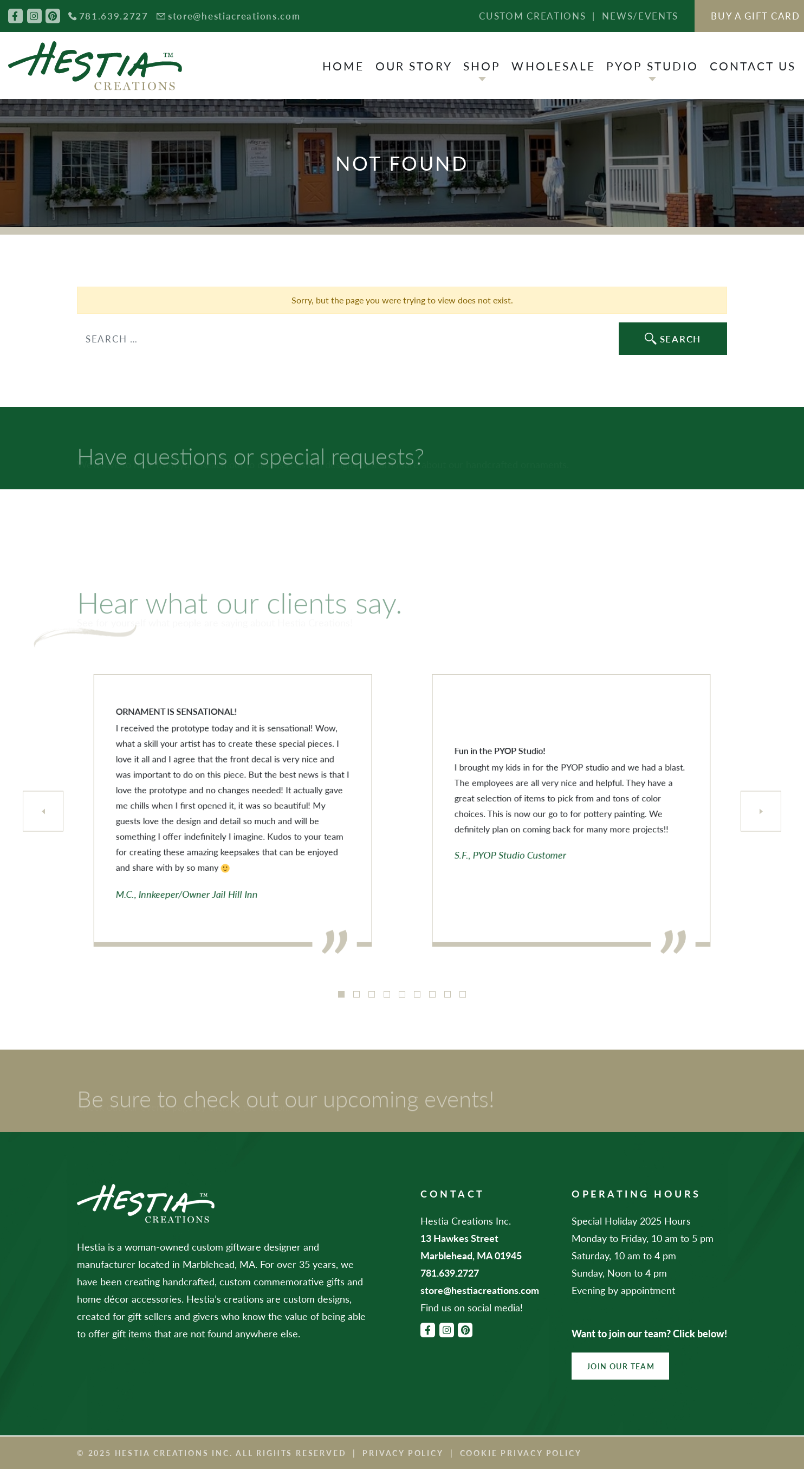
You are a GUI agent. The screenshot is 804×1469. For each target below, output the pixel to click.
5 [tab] (402, 994)
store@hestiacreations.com (234, 15)
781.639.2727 (113, 15)
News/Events (640, 15)
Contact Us (753, 66)
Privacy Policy (402, 1452)
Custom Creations (532, 15)
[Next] (761, 811)
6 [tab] (417, 994)
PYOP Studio (652, 66)
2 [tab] (356, 994)
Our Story (413, 66)
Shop (482, 66)
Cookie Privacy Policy (521, 1452)
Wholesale (553, 66)
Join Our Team (620, 1366)
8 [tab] (447, 994)
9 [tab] (462, 994)
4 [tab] (387, 994)
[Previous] (43, 811)
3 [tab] (371, 994)
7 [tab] (432, 994)
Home (343, 66)
